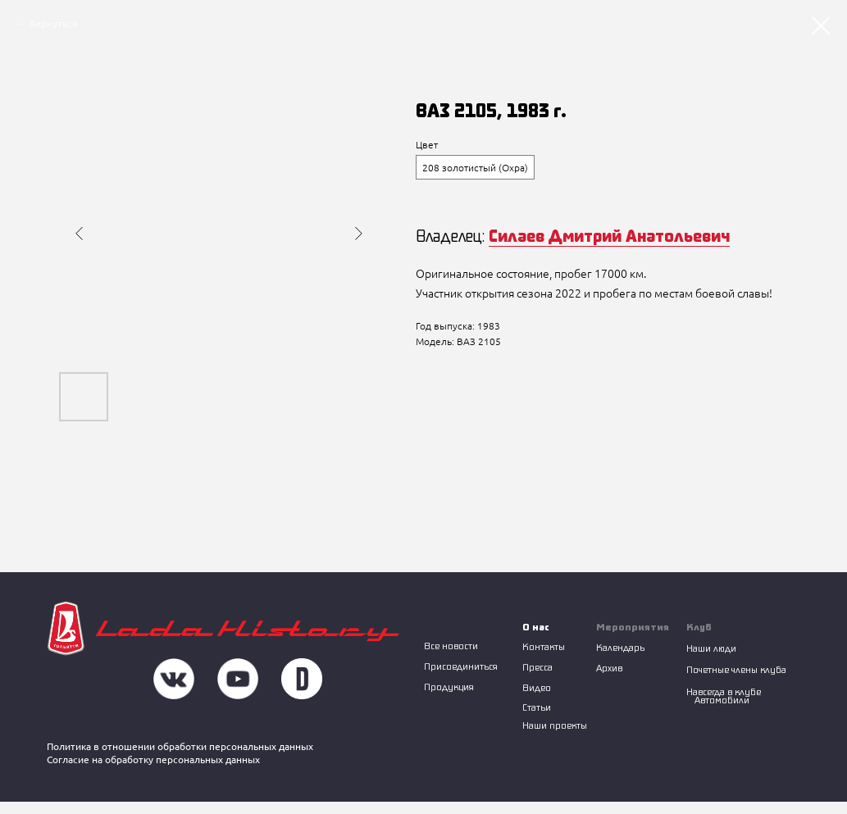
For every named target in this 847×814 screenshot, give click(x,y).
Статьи (536, 707)
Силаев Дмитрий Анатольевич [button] (609, 235)
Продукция (449, 686)
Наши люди (711, 648)
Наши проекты (554, 725)
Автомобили (721, 699)
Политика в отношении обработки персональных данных (180, 746)
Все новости (451, 645)
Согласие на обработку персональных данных (153, 759)
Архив (609, 668)
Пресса (537, 667)
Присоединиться (461, 666)
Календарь (620, 647)
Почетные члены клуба (736, 669)
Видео (536, 687)
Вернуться (53, 23)
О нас (535, 627)
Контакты (543, 646)
